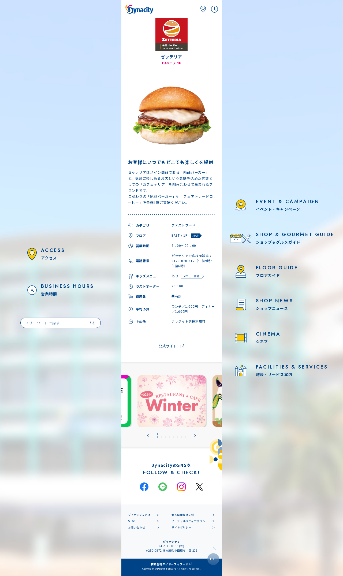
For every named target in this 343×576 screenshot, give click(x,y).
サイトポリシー (181, 527)
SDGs (132, 521)
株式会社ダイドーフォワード (169, 564)
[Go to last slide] (148, 436)
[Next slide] (195, 436)
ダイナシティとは (139, 515)
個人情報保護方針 (183, 515)
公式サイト (168, 346)
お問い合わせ (136, 527)
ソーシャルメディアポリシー (190, 521)
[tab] (157, 436)
